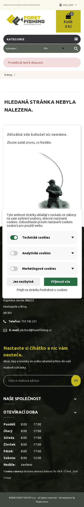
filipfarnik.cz (42, 502)
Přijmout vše (60, 282)
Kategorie (15, 39)
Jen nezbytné (23, 282)
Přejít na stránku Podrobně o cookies (42, 290)
